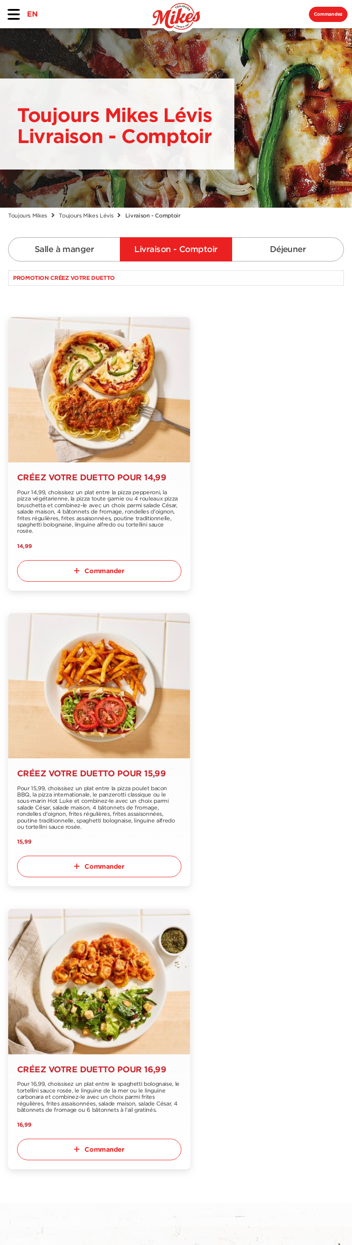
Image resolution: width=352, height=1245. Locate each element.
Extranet (87, 1082)
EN (32, 14)
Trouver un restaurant (91, 991)
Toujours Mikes (27, 215)
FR (18, 1126)
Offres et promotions (157, 984)
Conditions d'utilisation (115, 1223)
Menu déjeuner (34, 1038)
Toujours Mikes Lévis (86, 215)
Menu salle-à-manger (31, 991)
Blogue (149, 1017)
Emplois (150, 1002)
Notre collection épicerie (100, 1049)
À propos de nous (94, 1013)
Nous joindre (95, 1031)
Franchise (89, 1067)
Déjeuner (288, 249)
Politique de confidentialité (228, 1223)
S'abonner (319, 982)
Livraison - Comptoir (175, 249)
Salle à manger (64, 249)
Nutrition (23, 1052)
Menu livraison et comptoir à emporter (33, 1016)
